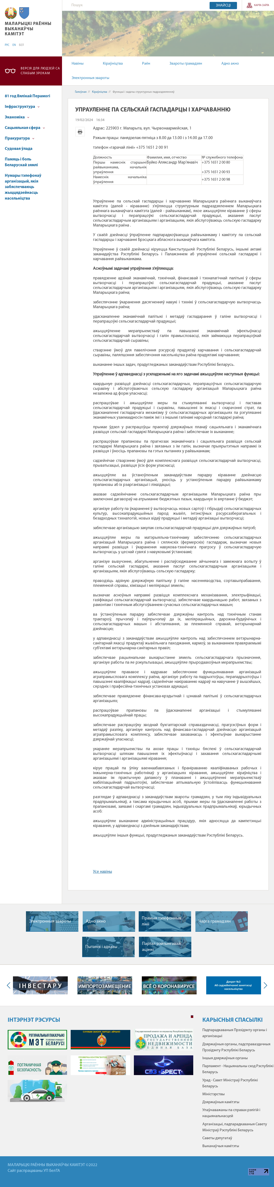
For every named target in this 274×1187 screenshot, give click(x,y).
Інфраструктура (22, 107)
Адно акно (230, 64)
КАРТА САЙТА (261, 5)
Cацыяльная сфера (25, 128)
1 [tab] (192, 1017)
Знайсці (223, 5)
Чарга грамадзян (215, 921)
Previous (9, 985)
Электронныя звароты (90, 78)
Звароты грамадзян (185, 64)
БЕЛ (21, 45)
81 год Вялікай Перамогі (27, 96)
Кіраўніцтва (113, 64)
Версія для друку (80, 131)
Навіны (78, 64)
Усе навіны (102, 872)
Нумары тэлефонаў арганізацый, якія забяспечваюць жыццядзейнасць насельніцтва (23, 187)
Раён (146, 64)
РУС (7, 45)
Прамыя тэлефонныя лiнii (161, 921)
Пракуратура (19, 138)
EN (14, 45)
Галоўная (81, 92)
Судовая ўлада (18, 149)
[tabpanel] (100, 1068)
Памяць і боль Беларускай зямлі (21, 162)
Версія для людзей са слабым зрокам (40, 71)
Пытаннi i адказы (101, 947)
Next (264, 985)
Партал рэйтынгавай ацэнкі (161, 947)
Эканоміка (17, 117)
